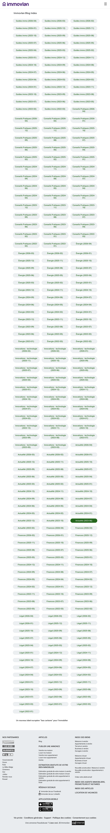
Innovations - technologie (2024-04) (84, 407)
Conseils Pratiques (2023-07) (84, 216)
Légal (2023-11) (84, 682)
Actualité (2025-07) (83, 469)
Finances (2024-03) (83, 579)
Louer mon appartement (47, 758)
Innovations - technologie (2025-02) (84, 378)
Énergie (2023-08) (55, 327)
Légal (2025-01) (26, 653)
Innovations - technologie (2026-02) (55, 350)
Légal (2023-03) (26, 704)
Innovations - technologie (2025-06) (55, 369)
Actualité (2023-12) (26, 520)
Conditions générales (33, 818)
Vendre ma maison (46, 750)
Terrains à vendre (81, 746)
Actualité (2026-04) (83, 445)
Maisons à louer (81, 756)
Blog (40, 741)
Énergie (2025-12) (26, 261)
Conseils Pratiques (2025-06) (26, 148)
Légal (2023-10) (26, 689)
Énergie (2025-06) (26, 275)
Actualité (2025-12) (26, 462)
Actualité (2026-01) (83, 454)
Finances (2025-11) (26, 542)
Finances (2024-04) (55, 579)
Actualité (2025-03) (26, 484)
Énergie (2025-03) (26, 283)
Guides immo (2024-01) (26, 87)
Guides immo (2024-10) (26, 65)
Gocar (4, 762)
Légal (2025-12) (55, 623)
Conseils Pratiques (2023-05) (55, 225)
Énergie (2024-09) (26, 297)
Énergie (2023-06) (26, 334)
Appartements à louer (83, 758)
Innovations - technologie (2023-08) (55, 436)
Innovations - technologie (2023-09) (26, 436)
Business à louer (81, 761)
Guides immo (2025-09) (55, 35)
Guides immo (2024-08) (84, 65)
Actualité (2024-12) (26, 491)
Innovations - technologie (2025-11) (26, 359)
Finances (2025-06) (83, 550)
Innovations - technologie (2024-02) (55, 417)
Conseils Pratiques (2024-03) (26, 196)
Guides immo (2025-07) (26, 43)
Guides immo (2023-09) (55, 94)
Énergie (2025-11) (55, 261)
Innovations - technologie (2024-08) (84, 398)
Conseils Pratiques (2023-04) (84, 225)
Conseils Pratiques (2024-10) (84, 168)
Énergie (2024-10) (84, 290)
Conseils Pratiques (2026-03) (26, 119)
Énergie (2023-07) (84, 327)
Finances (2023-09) (83, 594)
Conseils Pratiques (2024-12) (26, 168)
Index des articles (84, 788)
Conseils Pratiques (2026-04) (84, 110)
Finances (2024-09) (26, 572)
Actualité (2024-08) (55, 498)
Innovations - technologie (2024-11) (84, 388)
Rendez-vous (7, 777)
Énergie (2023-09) (26, 327)
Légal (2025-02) (84, 645)
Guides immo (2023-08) (84, 94)
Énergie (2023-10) (84, 319)
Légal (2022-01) (26, 711)
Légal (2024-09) (55, 660)
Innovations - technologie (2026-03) (26, 350)
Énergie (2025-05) (55, 275)
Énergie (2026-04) (84, 244)
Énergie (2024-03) (26, 312)
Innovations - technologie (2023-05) (26, 446)
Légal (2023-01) (55, 704)
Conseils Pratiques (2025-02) (55, 158)
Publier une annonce (49, 746)
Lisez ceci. (54, 823)
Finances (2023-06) (83, 601)
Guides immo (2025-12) (55, 28)
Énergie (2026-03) (26, 253)
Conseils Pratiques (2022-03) (84, 235)
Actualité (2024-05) (55, 506)
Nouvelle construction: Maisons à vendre (90, 768)
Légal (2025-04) (26, 645)
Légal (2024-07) (26, 667)
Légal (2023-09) (55, 689)
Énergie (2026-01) (84, 253)
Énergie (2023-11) (55, 319)
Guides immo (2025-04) (26, 50)
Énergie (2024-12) (26, 290)
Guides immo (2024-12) (55, 57)
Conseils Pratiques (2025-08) (55, 139)
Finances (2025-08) (26, 550)
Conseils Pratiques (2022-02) (26, 245)
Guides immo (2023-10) (26, 94)
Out (3, 772)
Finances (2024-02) (26, 587)
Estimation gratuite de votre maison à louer (54, 774)
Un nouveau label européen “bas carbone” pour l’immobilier (42, 720)
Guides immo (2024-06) (55, 72)
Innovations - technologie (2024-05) (55, 407)
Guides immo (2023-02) (26, 109)
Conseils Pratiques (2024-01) (84, 196)
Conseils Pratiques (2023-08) (55, 216)
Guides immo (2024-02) (84, 79)
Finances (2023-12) (83, 587)
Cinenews (6, 769)
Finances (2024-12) (26, 565)
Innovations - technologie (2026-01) (84, 350)
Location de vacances (86, 792)
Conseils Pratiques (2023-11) (55, 206)
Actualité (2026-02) (55, 454)
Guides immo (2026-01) (26, 28)
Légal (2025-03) (55, 645)
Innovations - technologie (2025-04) (26, 378)
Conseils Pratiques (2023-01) (55, 235)
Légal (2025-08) (84, 631)
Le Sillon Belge (7, 767)
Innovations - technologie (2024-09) (55, 398)
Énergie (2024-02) (55, 312)
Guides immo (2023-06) (55, 101)
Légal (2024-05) (84, 667)
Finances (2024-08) (55, 572)
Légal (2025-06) (55, 638)
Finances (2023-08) (26, 601)
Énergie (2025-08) (55, 268)
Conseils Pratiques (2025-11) (55, 129)
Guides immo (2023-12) (55, 87)
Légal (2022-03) (84, 704)
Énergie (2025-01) (84, 283)
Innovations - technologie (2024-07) (26, 407)
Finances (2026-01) (55, 535)
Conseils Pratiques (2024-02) (55, 196)
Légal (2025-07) (26, 638)
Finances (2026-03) (83, 528)
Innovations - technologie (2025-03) (55, 378)
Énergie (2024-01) (84, 312)
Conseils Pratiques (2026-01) (84, 119)
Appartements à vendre (83, 744)
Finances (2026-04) (55, 528)
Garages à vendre (81, 751)
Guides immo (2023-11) (84, 87)
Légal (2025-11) (84, 623)
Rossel (4, 779)
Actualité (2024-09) (26, 498)
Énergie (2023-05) (55, 334)
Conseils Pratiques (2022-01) (55, 245)
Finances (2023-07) (55, 601)
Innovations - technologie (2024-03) (26, 417)
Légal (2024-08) (84, 660)
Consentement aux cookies (84, 818)
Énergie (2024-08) (55, 297)
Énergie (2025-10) (84, 261)
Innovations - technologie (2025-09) (84, 359)
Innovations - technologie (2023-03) (55, 446)
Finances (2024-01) (55, 587)
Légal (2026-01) (26, 623)
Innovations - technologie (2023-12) (26, 427)
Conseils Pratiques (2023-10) (84, 206)
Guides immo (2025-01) (26, 57)
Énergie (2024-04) (84, 305)
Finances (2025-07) (55, 550)
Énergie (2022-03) (55, 341)
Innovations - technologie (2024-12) (55, 388)
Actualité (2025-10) (83, 462)
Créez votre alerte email (83, 777)
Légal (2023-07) (26, 697)
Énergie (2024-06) (26, 305)
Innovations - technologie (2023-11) (55, 427)
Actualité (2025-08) (55, 469)
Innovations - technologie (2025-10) (55, 359)
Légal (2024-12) (55, 653)
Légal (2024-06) (55, 667)
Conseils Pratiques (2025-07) (84, 139)
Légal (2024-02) (84, 675)
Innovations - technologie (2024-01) (84, 417)
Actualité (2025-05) (55, 476)
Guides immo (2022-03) (55, 109)
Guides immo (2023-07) (26, 101)
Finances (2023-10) (55, 594)
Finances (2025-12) (83, 535)
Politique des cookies (62, 818)
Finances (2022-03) (55, 609)
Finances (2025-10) (55, 542)
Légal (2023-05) (84, 697)
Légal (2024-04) (26, 675)
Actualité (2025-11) (55, 462)
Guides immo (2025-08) (84, 35)
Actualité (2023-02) (26, 528)
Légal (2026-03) (55, 616)
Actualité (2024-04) (83, 506)
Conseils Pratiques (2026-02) (55, 119)
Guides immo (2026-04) (26, 21)
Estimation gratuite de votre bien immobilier (53, 766)
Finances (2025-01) (83, 557)
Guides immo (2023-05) (84, 101)
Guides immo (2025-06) (55, 43)
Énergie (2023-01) (26, 341)
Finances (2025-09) (83, 542)
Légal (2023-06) (55, 697)
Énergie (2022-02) (84, 341)
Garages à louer (81, 763)
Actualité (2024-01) (83, 513)
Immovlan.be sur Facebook (50, 791)
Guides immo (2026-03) (55, 21)
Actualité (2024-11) (55, 491)
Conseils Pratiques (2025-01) (84, 158)
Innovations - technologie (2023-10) (84, 427)
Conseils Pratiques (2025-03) (26, 158)
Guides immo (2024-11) (84, 57)
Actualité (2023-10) (55, 520)
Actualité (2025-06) (26, 476)
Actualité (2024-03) (26, 513)
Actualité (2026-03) (26, 454)
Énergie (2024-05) (55, 305)
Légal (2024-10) (26, 660)
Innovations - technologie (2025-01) (26, 388)
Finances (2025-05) (26, 557)
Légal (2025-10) (26, 631)
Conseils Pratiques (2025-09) (26, 139)
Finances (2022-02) (83, 609)
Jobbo (4, 774)
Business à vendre (81, 749)
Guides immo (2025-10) (26, 35)
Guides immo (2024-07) (26, 72)
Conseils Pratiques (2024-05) (55, 187)
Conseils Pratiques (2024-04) (84, 187)
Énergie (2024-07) (84, 297)
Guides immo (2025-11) (84, 28)
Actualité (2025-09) (26, 469)
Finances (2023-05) (26, 609)
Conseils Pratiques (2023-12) (26, 206)
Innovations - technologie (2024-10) (26, 398)
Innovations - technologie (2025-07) (26, 369)
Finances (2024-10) (83, 565)
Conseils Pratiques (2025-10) (84, 129)
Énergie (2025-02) (55, 283)
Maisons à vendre (81, 741)
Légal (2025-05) (84, 638)
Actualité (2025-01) (83, 484)
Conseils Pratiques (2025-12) (26, 129)
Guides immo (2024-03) (55, 79)
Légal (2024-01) (26, 682)
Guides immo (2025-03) (55, 50)
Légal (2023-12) (55, 682)
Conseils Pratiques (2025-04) (84, 148)
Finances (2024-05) (26, 579)
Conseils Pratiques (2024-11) (55, 168)
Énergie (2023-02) (84, 334)
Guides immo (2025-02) (84, 50)
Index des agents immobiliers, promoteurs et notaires (90, 783)
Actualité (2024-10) (83, 491)
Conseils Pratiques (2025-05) (55, 148)
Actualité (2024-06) (26, 506)
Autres (41, 760)
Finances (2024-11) (55, 565)
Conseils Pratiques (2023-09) (26, 216)
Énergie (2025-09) (26, 268)
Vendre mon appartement (48, 755)
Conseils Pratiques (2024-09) (26, 177)
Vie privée (18, 818)
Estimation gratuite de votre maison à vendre (55, 771)
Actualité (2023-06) (83, 520)
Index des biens (82, 737)
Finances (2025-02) (55, 557)
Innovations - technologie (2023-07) (84, 436)
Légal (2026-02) (84, 616)
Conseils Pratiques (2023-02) (26, 235)
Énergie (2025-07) (84, 268)
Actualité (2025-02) (55, 484)
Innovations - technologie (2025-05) (84, 369)
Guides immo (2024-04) (26, 79)
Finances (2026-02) (26, 535)
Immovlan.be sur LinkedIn (49, 794)
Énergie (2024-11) (55, 290)
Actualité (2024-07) (83, 498)
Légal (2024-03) (55, 675)
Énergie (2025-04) (84, 275)
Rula (4, 765)
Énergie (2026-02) (55, 253)
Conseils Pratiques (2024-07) (84, 177)
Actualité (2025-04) (83, 476)
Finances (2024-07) (83, 572)
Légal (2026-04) (26, 616)
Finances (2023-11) (26, 594)
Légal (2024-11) (84, 653)
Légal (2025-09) (55, 631)
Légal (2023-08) (84, 689)
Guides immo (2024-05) (84, 72)
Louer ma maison (45, 753)
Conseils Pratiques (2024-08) (55, 177)
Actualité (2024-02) (55, 513)
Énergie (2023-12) (26, 319)
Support (47, 818)
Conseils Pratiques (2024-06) (26, 187)
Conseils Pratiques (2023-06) (26, 225)
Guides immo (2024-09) (55, 65)
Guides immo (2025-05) (84, 43)
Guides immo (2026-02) (84, 21)
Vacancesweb (7, 760)
